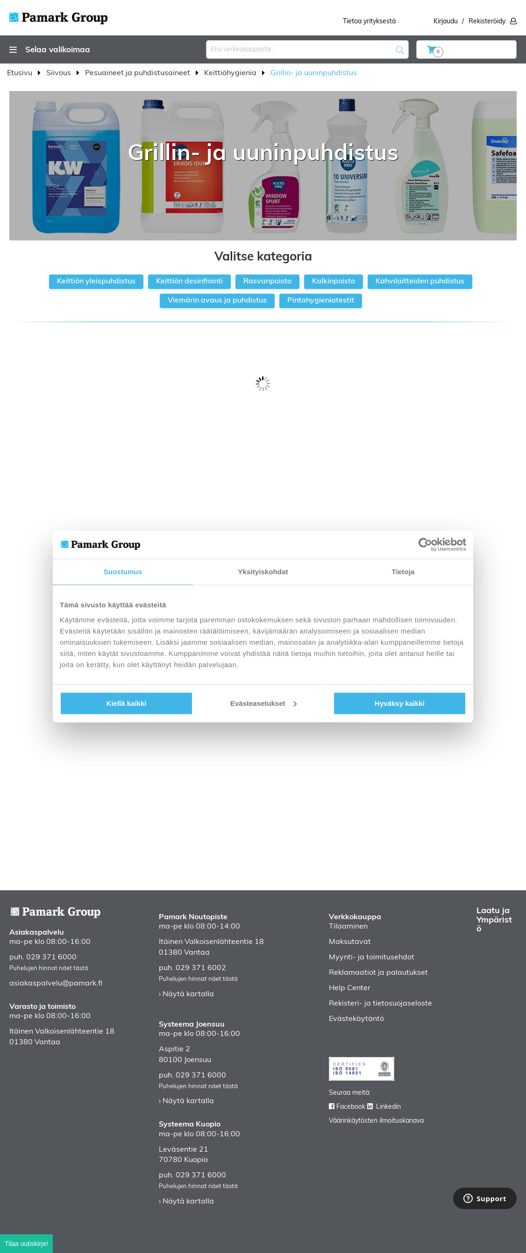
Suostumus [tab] (123, 572)
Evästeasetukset (263, 703)
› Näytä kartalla (186, 994)
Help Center (349, 988)
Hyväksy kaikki (400, 703)
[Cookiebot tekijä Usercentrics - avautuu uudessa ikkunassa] (425, 545)
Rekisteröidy (487, 21)
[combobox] (307, 49)
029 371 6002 (201, 968)
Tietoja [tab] (403, 572)
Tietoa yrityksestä (369, 21)
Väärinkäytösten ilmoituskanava (376, 1121)
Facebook (350, 1107)
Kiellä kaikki (127, 703)
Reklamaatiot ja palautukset (378, 973)
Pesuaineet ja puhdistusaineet (138, 73)
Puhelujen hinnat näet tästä (48, 968)
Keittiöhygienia (231, 73)
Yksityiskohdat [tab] (263, 572)
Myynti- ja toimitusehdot (371, 957)
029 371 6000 (51, 957)
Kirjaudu (446, 21)
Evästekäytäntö (356, 1019)
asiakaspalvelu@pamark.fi (55, 983)
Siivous (59, 73)
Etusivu (20, 73)
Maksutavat (350, 942)
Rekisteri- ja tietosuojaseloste (380, 1003)
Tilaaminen (348, 926)
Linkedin (388, 1107)
